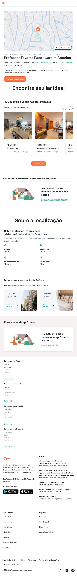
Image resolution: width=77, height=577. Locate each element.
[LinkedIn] (66, 571)
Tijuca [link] (6, 420)
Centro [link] (6, 415)
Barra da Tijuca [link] (8, 417)
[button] (38, 31)
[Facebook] (73, 571)
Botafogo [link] (7, 412)
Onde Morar (13, 54)
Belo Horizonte (25, 54)
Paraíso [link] (6, 440)
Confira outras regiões (50, 345)
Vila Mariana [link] (7, 367)
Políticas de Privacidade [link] (28, 560)
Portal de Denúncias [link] (9, 560)
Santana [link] (6, 387)
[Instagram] (59, 571)
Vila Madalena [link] (8, 398)
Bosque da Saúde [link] (9, 392)
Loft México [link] (6, 547)
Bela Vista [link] (7, 372)
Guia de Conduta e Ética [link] (10, 564)
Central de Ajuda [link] (8, 517)
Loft (5, 54)
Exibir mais (9, 379)
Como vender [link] (7, 522)
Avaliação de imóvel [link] (46, 532)
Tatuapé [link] (6, 375)
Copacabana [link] (8, 409)
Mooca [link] (6, 390)
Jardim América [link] (9, 443)
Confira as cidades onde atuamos (54, 199)
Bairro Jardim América (43, 63)
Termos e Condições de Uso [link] (49, 560)
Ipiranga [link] (6, 437)
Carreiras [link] (5, 537)
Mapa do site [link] (43, 527)
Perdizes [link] (7, 370)
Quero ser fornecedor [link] (10, 542)
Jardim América (38, 54)
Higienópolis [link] (8, 395)
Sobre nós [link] (6, 532)
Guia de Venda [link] (44, 522)
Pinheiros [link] (7, 364)
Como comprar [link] (7, 527)
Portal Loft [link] (42, 517)
